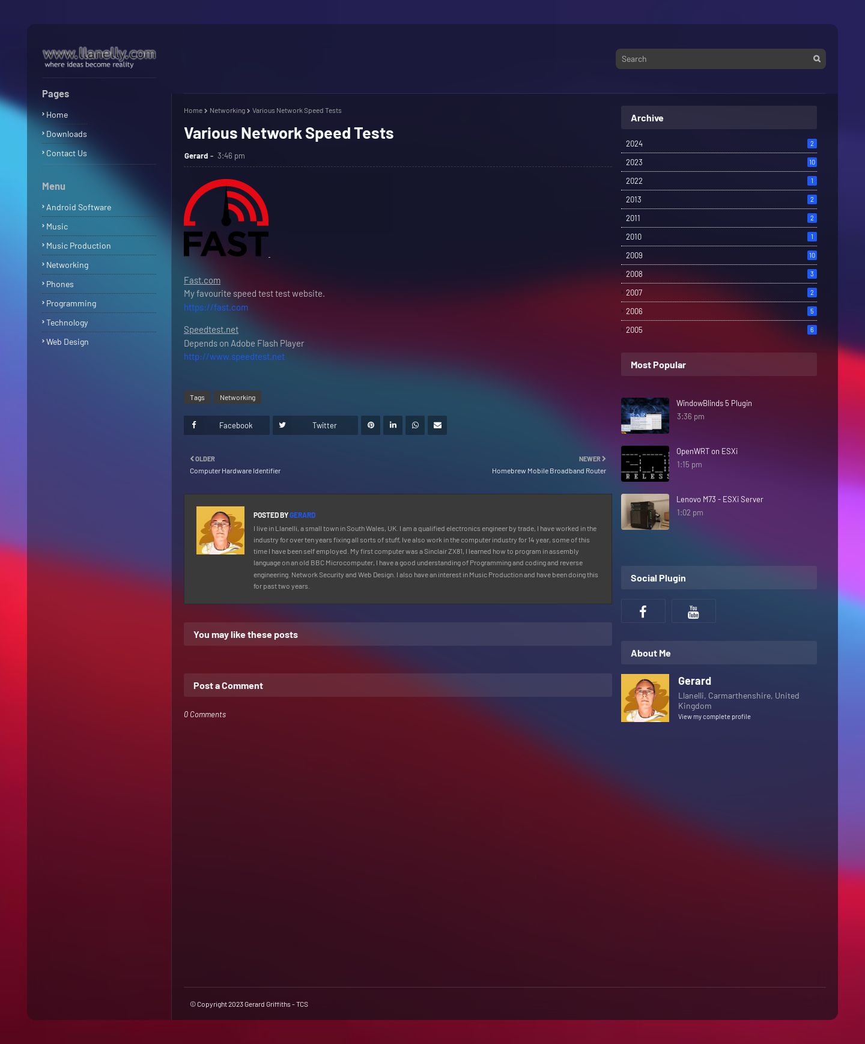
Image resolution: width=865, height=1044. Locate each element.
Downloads (66, 134)
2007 (721, 292)
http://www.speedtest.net (234, 356)
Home (57, 114)
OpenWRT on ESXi (707, 451)
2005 (721, 330)
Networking (67, 264)
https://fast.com (216, 307)
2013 (721, 199)
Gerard (196, 155)
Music (57, 226)
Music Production (78, 245)
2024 (721, 143)
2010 (721, 236)
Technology (67, 322)
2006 (721, 311)
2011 (721, 218)
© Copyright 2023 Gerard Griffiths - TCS (249, 1004)
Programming (71, 303)
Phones (60, 284)
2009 (721, 255)
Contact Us (66, 153)
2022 (721, 181)
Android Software (78, 207)
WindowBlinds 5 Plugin (714, 403)
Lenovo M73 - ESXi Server (719, 499)
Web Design (67, 341)
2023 (721, 162)
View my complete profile (714, 716)
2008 (721, 274)
